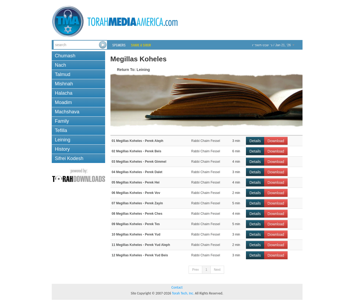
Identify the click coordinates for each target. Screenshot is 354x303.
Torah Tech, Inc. (183, 293)
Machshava (67, 111)
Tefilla (61, 130)
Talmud (62, 74)
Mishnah (64, 83)
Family (62, 121)
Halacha (64, 93)
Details (255, 141)
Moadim (63, 102)
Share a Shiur (141, 45)
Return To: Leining (133, 69)
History (62, 149)
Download (276, 141)
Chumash (65, 55)
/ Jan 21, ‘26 (273, 45)
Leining (62, 139)
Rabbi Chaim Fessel (205, 141)
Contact (177, 287)
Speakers (119, 45)
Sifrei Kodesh (69, 158)
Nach (60, 65)
